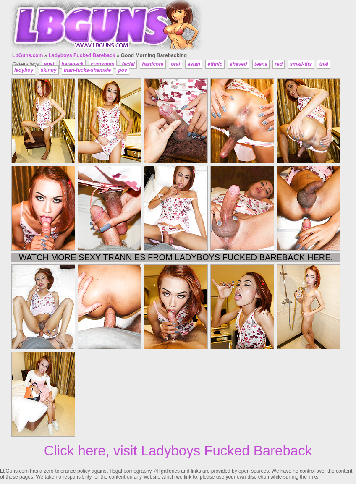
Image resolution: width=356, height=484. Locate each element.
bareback (72, 64)
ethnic (214, 64)
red (279, 64)
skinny (49, 70)
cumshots (103, 64)
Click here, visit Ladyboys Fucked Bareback (178, 450)
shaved (238, 64)
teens (260, 64)
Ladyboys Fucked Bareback (82, 55)
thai (323, 64)
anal (49, 64)
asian (193, 64)
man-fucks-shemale (87, 70)
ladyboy (23, 70)
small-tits (301, 64)
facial (128, 64)
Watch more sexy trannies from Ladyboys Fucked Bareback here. (176, 257)
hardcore (152, 64)
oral (175, 64)
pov (122, 70)
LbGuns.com (27, 55)
